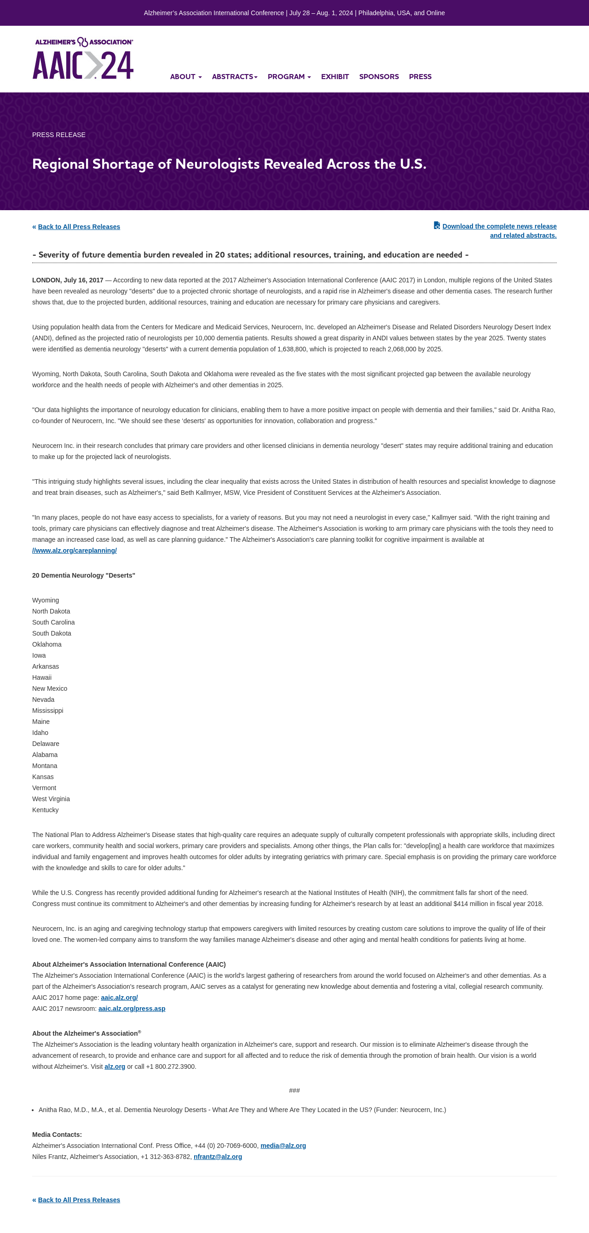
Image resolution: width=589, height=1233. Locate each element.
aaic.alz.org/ (119, 997)
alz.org (114, 1066)
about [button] (186, 76)
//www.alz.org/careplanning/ (74, 550)
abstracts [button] (235, 76)
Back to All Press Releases (79, 226)
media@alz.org (283, 1145)
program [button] (289, 76)
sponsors (379, 76)
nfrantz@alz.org (218, 1156)
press (420, 76)
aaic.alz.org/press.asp (132, 1008)
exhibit (335, 76)
